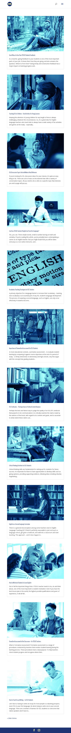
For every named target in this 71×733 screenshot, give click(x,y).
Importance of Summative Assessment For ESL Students (23, 348)
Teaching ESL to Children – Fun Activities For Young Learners (24, 114)
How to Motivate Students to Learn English (20, 583)
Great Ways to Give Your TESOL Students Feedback (22, 55)
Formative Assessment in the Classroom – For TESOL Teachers (25, 641)
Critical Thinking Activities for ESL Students (20, 465)
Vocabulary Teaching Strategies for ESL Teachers (21, 289)
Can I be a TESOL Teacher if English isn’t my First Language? (24, 231)
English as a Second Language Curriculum (19, 524)
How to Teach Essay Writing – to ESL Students (21, 700)
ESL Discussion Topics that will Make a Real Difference (23, 172)
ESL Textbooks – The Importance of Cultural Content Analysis (25, 407)
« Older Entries (12, 718)
